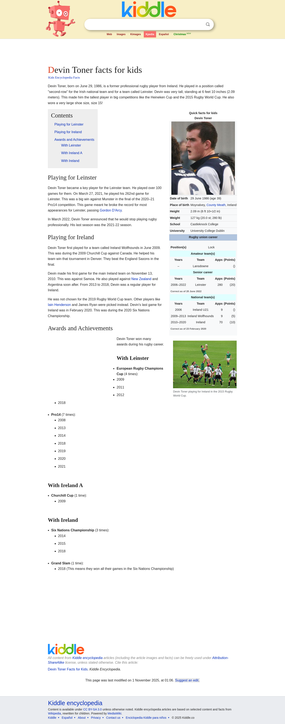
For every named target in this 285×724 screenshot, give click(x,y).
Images (121, 34)
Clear (199, 24)
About (82, 717)
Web (109, 34)
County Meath (216, 205)
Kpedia (150, 34)
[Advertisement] (142, 50)
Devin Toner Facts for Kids (68, 669)
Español (164, 34)
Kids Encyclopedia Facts (64, 77)
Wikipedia (54, 713)
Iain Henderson (59, 305)
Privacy (96, 717)
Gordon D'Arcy (111, 210)
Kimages (135, 34)
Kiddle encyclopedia (87, 658)
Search (208, 24)
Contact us (113, 717)
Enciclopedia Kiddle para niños (146, 717)
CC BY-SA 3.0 (92, 709)
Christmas (182, 34)
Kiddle (52, 717)
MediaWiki (115, 713)
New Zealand (141, 279)
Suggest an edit (186, 680)
